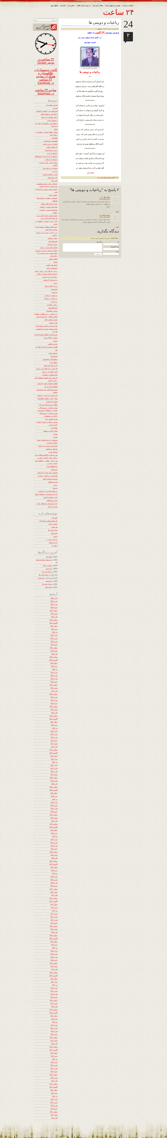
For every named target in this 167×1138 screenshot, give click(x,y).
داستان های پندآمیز (51, 265)
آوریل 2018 (54, 877)
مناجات (55, 437)
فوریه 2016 (54, 957)
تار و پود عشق (53, 542)
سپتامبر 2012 (54, 1084)
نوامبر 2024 (54, 651)
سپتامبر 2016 (54, 935)
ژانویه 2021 (54, 774)
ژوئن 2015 (54, 982)
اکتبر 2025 (54, 617)
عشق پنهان (54, 533)
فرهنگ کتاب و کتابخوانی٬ (50, 359)
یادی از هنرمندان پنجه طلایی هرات (47, 503)
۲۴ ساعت (118, 12)
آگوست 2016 (53, 938)
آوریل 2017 (54, 914)
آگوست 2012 (53, 1087)
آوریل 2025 (54, 635)
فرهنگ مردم (54, 362)
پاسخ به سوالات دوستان (50, 174)
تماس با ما (71, 5)
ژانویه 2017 (54, 923)
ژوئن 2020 (54, 796)
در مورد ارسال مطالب (83, 5)
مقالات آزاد (54, 428)
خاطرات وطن (53, 259)
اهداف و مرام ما (127, 5)
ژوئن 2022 (54, 725)
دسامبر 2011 (53, 1112)
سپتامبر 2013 (54, 1047)
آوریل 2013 (54, 1062)
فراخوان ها (54, 356)
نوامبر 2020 (54, 781)
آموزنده (55, 108)
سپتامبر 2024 (54, 657)
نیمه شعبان (54, 469)
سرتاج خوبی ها (52, 530)
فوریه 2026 (54, 604)
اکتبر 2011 (54, 1118)
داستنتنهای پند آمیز (51, 268)
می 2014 (55, 1022)
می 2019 (55, 836)
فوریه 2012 (54, 1105)
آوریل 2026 (54, 598)
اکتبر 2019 (54, 821)
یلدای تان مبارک (52, 507)
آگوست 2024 (53, 660)
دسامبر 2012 (54, 1074)
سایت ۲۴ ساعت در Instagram (45, 91)
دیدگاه (128, 36)
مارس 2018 (54, 880)
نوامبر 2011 (54, 1115)
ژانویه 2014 (54, 1034)
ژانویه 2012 (54, 1109)
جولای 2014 (54, 1016)
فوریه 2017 (54, 920)
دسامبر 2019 (54, 815)
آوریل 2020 (54, 802)
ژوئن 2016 (54, 945)
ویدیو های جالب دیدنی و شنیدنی (48, 491)
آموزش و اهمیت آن (52, 105)
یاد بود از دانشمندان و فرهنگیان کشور (46, 494)
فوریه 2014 (54, 1031)
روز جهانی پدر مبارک (51, 295)
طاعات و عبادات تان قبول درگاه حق (46, 347)
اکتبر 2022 (54, 713)
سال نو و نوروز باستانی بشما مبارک (46, 326)
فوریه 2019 (54, 846)
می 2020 (55, 799)
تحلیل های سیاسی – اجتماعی (48, 207)
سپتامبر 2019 (54, 824)
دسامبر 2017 (54, 889)
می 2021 (55, 762)
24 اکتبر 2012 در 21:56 (104, 199)
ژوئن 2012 (54, 1093)
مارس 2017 (54, 917)
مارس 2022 (54, 734)
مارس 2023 (54, 697)
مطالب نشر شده (98, 5)
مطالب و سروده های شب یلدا (48, 405)
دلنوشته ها (54, 289)
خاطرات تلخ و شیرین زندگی (48, 247)
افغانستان (54, 138)
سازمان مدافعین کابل (50, 320)
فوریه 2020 (54, 808)
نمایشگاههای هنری (52, 466)
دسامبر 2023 (54, 685)
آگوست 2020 (53, 790)
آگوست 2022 (53, 719)
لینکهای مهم (54, 5)
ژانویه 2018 (54, 886)
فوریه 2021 (54, 771)
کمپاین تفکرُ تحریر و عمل (49, 372)
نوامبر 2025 (54, 614)
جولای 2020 (54, 793)
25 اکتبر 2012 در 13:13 (104, 217)
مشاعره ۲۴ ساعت (51, 401)
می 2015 (55, 985)
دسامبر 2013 (54, 1037)
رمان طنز (55, 292)
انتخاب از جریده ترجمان (50, 144)
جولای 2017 (54, 904)
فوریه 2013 (54, 1068)
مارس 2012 (54, 1102)
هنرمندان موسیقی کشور (49, 479)
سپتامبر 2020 (54, 787)
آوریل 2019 (54, 839)
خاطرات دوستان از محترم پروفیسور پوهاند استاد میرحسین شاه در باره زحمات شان (46, 253)
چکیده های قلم (52, 241)
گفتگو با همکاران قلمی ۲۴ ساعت (47, 383)
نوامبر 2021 (54, 743)
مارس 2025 (54, 638)
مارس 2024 (54, 675)
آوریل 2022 (54, 731)
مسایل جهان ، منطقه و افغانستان (47, 398)
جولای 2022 (54, 722)
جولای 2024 (54, 663)
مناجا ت (55, 434)
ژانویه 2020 (54, 812)
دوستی (55, 536)
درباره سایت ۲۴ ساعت (50, 280)
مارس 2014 (54, 1028)
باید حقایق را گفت (52, 147)
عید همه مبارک (52, 353)
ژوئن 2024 (54, 666)
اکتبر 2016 (54, 932)
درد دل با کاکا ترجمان (50, 286)
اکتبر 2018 (54, 858)
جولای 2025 (54, 626)
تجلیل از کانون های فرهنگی (49, 204)
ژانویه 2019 (54, 849)
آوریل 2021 (54, 765)
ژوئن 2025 (54, 629)
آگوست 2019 (53, 827)
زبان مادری (54, 302)
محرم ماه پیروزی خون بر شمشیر (47, 395)
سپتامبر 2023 (54, 694)
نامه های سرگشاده (51, 449)
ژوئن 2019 (54, 833)
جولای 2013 (54, 1053)
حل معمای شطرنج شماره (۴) (48, 521)
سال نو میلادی (53, 323)
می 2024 (55, 669)
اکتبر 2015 (54, 969)
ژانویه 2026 (54, 607)
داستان (55, 262)
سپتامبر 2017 (54, 898)
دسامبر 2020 (54, 778)
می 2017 (55, 911)
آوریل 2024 (54, 672)
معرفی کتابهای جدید (51, 419)
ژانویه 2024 (54, 682)
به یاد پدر (54, 171)
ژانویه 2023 (54, 703)
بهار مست (54, 527)
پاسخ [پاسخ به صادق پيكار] (117, 211)
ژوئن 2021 (54, 759)
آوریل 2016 (54, 951)
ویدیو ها (55, 488)
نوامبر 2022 (54, 709)
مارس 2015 (54, 991)
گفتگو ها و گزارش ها (51, 387)
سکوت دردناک (53, 524)
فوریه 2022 (54, 737)
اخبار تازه (63, 5)
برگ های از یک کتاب (51, 159)
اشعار (99, 29)
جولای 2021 (54, 756)
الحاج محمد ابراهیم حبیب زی (106, 177)
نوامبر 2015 (54, 966)
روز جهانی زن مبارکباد (51, 298)
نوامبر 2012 (54, 1078)
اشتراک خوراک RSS (43, 27)
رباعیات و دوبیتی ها (104, 22)
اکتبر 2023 (54, 691)
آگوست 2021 (53, 753)
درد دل (55, 283)
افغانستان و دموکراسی (50, 141)
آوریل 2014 (54, 1025)
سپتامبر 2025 (54, 620)
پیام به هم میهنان (52, 177)
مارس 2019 (54, 842)
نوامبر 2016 (54, 929)
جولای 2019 (54, 830)
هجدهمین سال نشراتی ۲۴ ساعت (47, 473)
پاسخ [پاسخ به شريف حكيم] (117, 227)
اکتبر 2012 (54, 1081)
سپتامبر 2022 (54, 716)
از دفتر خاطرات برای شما (49, 117)
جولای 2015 (54, 979)
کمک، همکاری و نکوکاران (50, 375)
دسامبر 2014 (54, 1000)
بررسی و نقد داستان (51, 150)
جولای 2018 (54, 867)
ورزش (55, 485)
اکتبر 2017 (54, 895)
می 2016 (55, 948)
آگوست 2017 (53, 901)
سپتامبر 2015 (54, 972)
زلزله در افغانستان (51, 311)
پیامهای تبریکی (53, 195)
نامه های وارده (53, 452)
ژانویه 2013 (54, 1071)
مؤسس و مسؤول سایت (112, 5)
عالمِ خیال (55, 518)
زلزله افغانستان (53, 308)
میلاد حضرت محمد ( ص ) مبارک (47, 446)
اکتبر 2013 (54, 1044)
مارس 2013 (54, 1065)
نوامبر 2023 (54, 688)
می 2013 (55, 1059)
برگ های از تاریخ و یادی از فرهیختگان (46, 156)
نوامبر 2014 (54, 1003)
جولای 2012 (54, 1090)
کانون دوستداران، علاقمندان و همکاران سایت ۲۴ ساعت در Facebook (45, 76)
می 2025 (55, 632)
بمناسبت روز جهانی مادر (50, 168)
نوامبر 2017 (54, 892)
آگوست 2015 (53, 975)
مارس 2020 (54, 805)
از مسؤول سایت (52, 120)
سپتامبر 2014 (54, 1010)
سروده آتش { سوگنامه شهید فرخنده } (45, 334)
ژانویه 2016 (54, 960)
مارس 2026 (54, 601)
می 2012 (55, 1096)
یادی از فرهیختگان (51, 500)
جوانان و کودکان (52, 238)
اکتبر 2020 (54, 784)
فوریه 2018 (54, 883)
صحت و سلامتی (52, 344)
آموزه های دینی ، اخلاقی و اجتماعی (46, 111)
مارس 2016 (54, 954)
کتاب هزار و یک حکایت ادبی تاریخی (46, 369)
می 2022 (55, 728)
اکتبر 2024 (54, 654)
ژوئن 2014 (54, 1019)
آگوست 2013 (53, 1050)
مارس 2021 (54, 768)
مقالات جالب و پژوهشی (50, 431)
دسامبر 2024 (54, 648)
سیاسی (55, 341)
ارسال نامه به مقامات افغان (48, 114)
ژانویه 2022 (54, 740)
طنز (56, 350)
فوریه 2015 (54, 994)
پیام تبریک (54, 181)
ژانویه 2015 (54, 997)
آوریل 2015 (54, 988)
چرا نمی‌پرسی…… (51, 539)
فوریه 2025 (54, 641)
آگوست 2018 (53, 864)
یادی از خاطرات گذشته (50, 497)
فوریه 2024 (54, 679)
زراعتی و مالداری (52, 305)
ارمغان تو (55, 545)
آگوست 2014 (53, 1013)
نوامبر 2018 (54, 855)
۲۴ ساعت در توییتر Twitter (45, 60)
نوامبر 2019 (54, 818)
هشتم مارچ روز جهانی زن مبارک (48, 476)
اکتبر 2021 (54, 747)
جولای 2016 (54, 941)
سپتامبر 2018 (54, 861)
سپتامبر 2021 (54, 750)
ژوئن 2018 (54, 870)
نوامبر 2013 (54, 1040)
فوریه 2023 (54, 700)
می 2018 (55, 873)
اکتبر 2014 (54, 1006)
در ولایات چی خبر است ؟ (50, 277)
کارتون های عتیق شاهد (51, 365)
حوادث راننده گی (52, 244)
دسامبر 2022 (54, 706)
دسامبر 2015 (54, 963)
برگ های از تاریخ (52, 153)
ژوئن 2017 (54, 907)
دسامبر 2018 (54, 852)
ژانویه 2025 (54, 644)
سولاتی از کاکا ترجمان (51, 338)
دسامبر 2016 (54, 926)
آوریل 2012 (54, 1099)
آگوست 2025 (53, 623)
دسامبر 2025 (54, 610)
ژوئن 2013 (54, 1056)
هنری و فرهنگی (52, 482)
